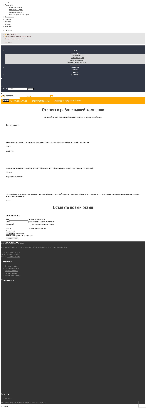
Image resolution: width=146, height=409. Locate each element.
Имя (7, 219)
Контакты (8, 26)
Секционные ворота (16, 12)
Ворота (78, 100)
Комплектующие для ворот (19, 14)
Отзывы (8, 24)
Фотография (10, 231)
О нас (7, 3)
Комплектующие (11, 274)
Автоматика (9, 17)
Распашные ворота (16, 10)
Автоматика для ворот (13, 276)
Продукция (9, 5)
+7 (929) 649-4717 (61, 101)
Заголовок (10, 224)
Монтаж (8, 22)
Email (8, 222)
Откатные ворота (15, 7)
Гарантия (8, 19)
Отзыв (8, 229)
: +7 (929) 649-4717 (13, 257)
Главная (71, 100)
